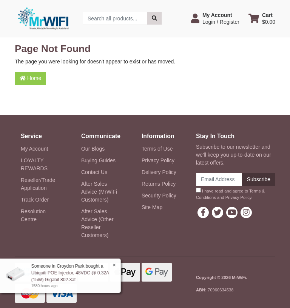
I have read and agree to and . (230, 194)
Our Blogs (93, 149)
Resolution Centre (33, 215)
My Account (34, 149)
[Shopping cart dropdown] (261, 18)
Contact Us (94, 172)
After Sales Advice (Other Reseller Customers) (97, 223)
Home (30, 78)
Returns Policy (159, 184)
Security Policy (159, 195)
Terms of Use (157, 149)
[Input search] (115, 18)
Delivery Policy (159, 172)
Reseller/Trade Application (38, 184)
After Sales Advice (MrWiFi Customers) (99, 192)
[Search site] (154, 18)
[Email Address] (219, 179)
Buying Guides (98, 160)
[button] (215, 18)
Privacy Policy (158, 160)
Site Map (152, 207)
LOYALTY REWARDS (34, 164)
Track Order (35, 200)
